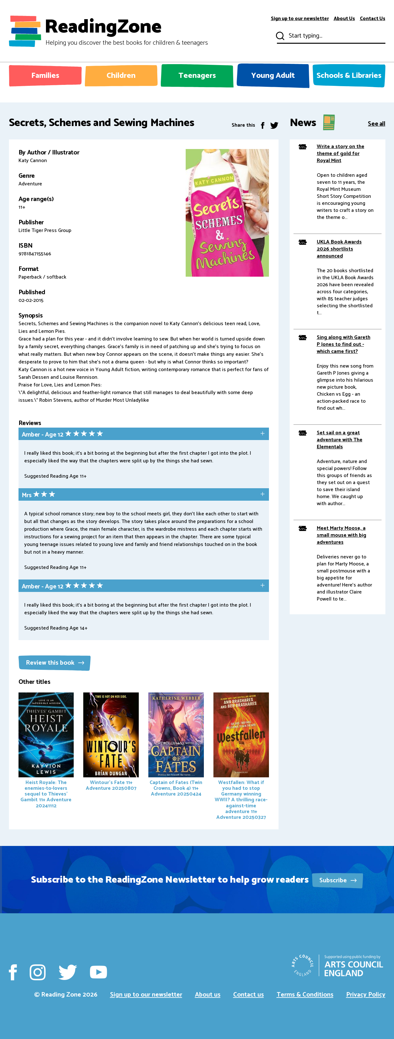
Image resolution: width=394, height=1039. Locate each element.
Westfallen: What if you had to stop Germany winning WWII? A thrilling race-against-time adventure (241, 757)
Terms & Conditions (305, 995)
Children (121, 76)
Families (45, 76)
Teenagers (197, 76)
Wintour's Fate (111, 742)
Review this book (55, 663)
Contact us (248, 995)
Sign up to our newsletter (300, 19)
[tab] (144, 434)
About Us (344, 19)
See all (376, 123)
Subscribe (338, 880)
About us (207, 995)
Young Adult (273, 76)
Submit (279, 36)
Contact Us (372, 19)
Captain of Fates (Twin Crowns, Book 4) (176, 745)
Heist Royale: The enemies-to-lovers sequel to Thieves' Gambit (46, 751)
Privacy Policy (365, 995)
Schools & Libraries (349, 76)
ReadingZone (126, 31)
